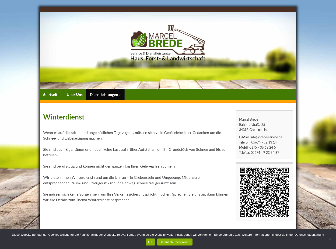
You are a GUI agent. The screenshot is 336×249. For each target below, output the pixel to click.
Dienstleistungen (105, 94)
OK (150, 242)
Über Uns (75, 94)
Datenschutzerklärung (175, 242)
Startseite (51, 94)
